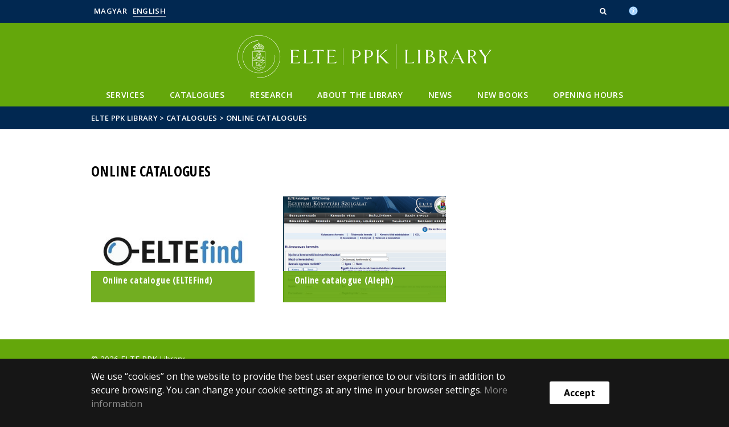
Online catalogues (267, 118)
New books (502, 94)
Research (271, 94)
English (149, 11)
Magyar (110, 11)
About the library (360, 94)
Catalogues (197, 94)
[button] (604, 11)
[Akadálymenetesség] (633, 10)
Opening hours (588, 94)
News (440, 94)
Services (125, 94)
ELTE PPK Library (124, 118)
